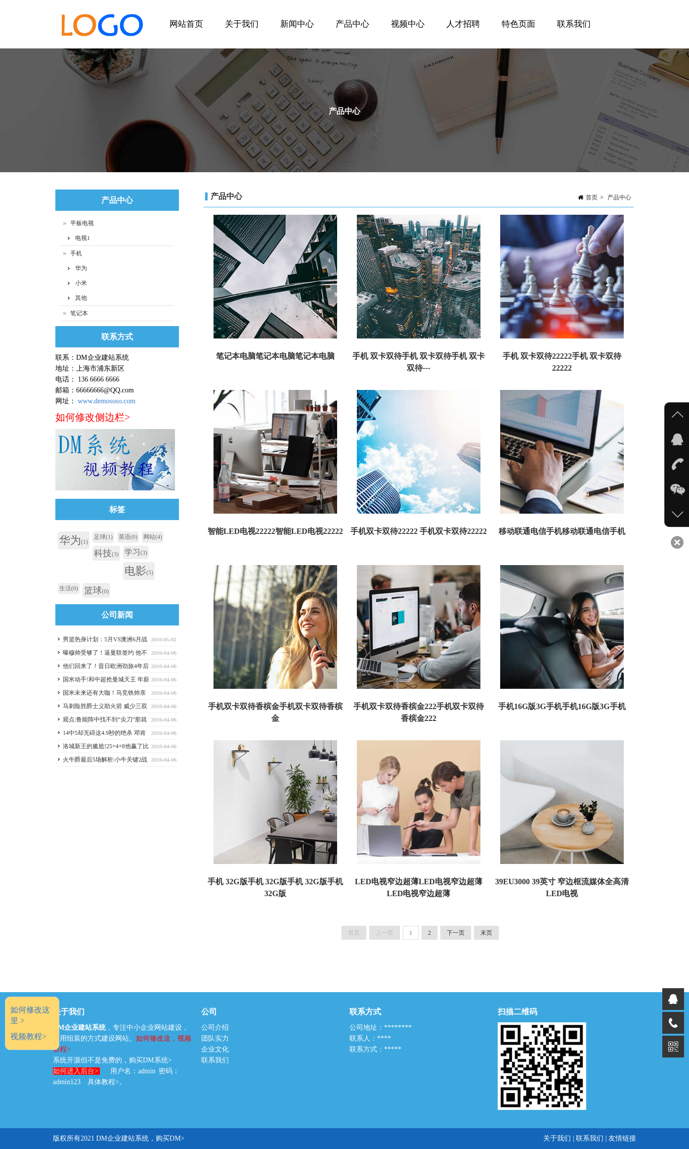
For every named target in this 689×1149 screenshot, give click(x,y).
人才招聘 (461, 33)
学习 (136, 552)
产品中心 (351, 33)
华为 (81, 268)
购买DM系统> (150, 1060)
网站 (152, 536)
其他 (81, 297)
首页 (592, 197)
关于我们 (240, 33)
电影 (139, 571)
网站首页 (185, 33)
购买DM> (170, 1138)
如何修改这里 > (30, 1015)
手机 (76, 253)
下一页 (456, 932)
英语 (128, 536)
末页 (486, 932)
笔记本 (79, 313)
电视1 (82, 238)
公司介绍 (215, 1027)
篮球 (96, 590)
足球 (103, 536)
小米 (81, 283)
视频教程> (28, 1036)
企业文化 (215, 1049)
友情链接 (622, 1138)
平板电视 (82, 223)
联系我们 (574, 24)
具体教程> (103, 1082)
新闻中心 (295, 33)
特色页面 (517, 33)
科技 (106, 553)
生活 (68, 588)
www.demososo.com (107, 401)
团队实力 (215, 1038)
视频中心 (406, 33)
